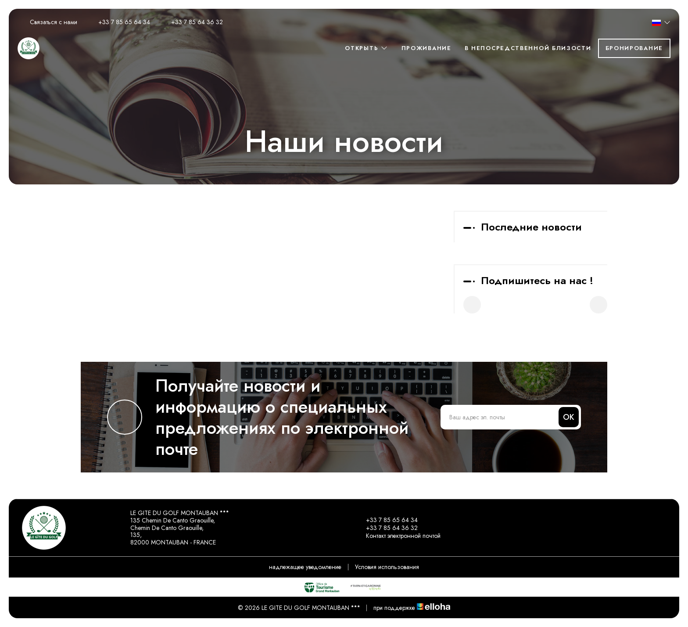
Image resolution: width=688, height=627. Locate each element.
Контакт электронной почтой (398, 536)
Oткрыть (366, 48)
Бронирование (634, 48)
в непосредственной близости (528, 48)
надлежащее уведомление (305, 566)
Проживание (426, 48)
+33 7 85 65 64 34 (387, 520)
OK (568, 417)
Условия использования (387, 566)
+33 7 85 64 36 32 (387, 528)
